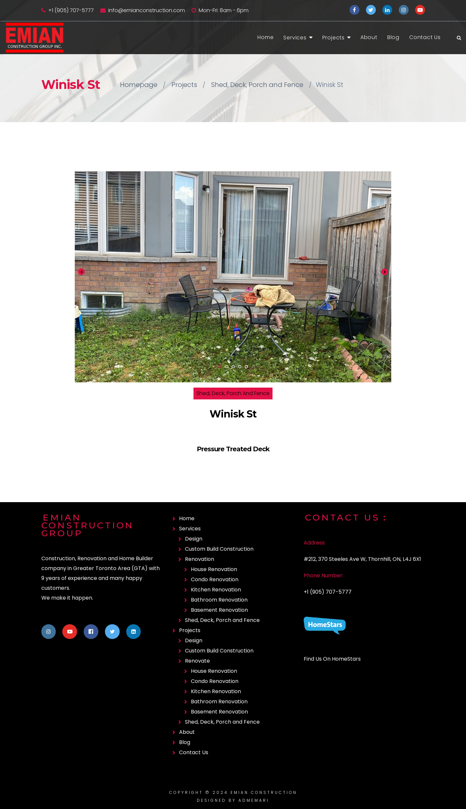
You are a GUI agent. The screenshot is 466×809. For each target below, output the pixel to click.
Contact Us (425, 37)
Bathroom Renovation (219, 600)
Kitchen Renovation (216, 589)
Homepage (138, 84)
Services (294, 37)
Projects (333, 37)
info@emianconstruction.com (146, 10)
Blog (393, 37)
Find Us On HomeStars (332, 659)
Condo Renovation (214, 579)
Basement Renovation (219, 610)
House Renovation (214, 569)
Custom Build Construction (219, 549)
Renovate (197, 661)
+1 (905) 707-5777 (71, 10)
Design (193, 539)
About (368, 37)
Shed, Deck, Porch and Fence (257, 84)
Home (265, 37)
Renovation (199, 559)
